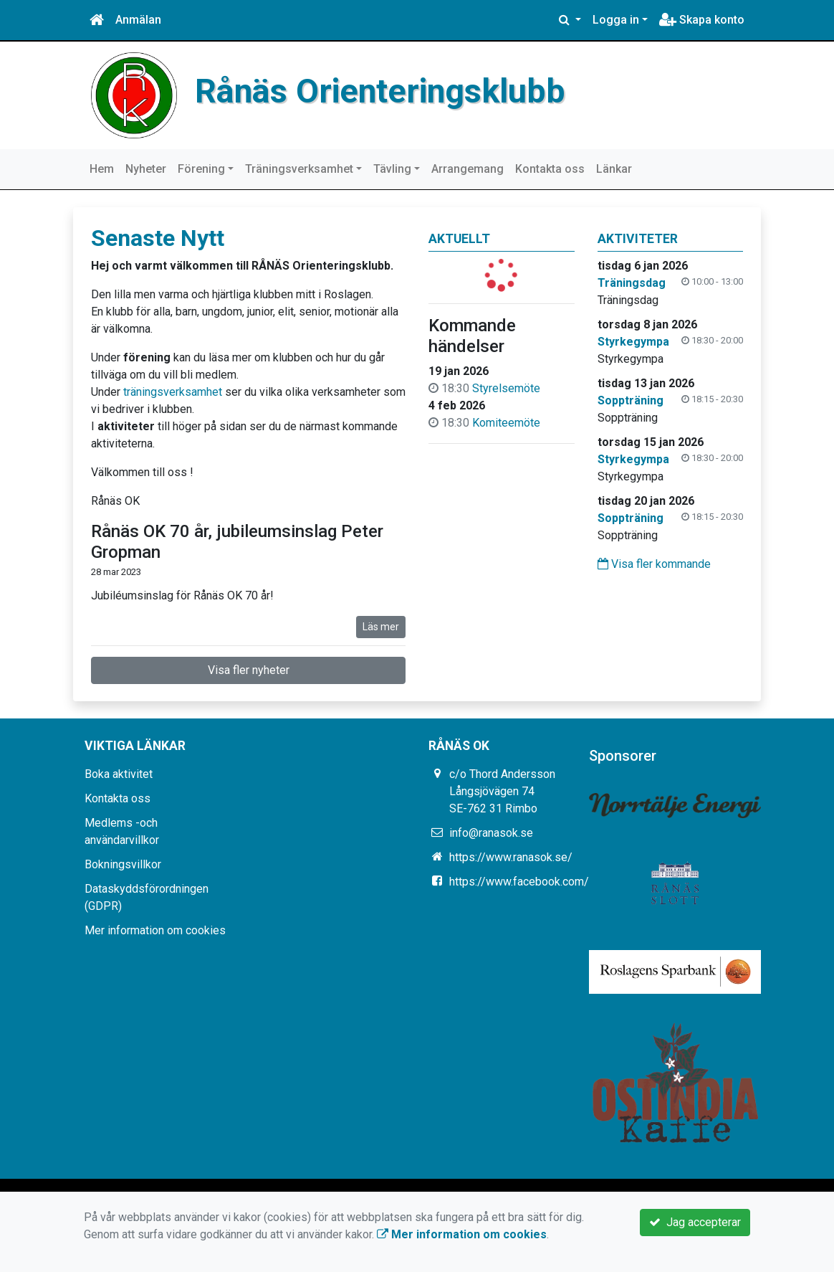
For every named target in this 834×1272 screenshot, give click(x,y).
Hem (102, 169)
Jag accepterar (695, 1222)
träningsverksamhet (172, 392)
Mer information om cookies (155, 930)
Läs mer (381, 626)
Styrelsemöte (506, 388)
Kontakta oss (550, 169)
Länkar (614, 169)
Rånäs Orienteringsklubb (380, 91)
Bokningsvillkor (123, 864)
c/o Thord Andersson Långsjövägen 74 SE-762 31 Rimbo (502, 791)
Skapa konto (701, 20)
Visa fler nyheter (248, 670)
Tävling (392, 169)
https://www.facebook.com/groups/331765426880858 (587, 881)
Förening (201, 169)
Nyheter (145, 169)
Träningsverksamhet (299, 169)
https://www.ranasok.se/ (510, 857)
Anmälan (138, 20)
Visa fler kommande (654, 564)
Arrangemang (467, 169)
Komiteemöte (506, 422)
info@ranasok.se (491, 833)
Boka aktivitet (119, 774)
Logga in (616, 20)
